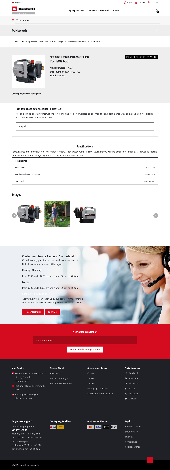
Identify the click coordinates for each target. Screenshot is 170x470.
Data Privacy (131, 431)
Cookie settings (132, 446)
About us (54, 373)
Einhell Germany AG (60, 378)
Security (91, 383)
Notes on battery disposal (100, 393)
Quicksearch (85, 30)
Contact (91, 373)
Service (91, 378)
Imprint (129, 436)
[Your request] (87, 20)
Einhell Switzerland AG (61, 383)
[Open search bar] (12, 20)
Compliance (131, 441)
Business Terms (133, 426)
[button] (14, 216)
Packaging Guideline (97, 388)
